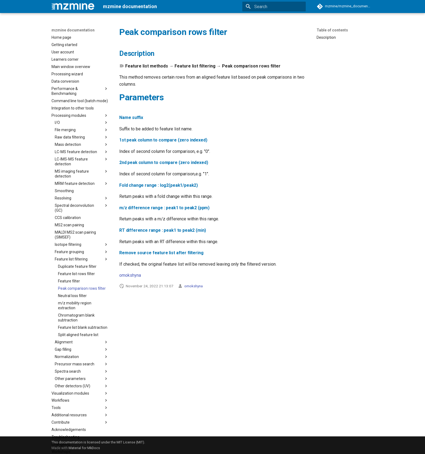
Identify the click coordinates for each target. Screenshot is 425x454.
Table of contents (332, 30)
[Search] (274, 6)
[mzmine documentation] (72, 6)
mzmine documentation (73, 30)
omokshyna (130, 275)
